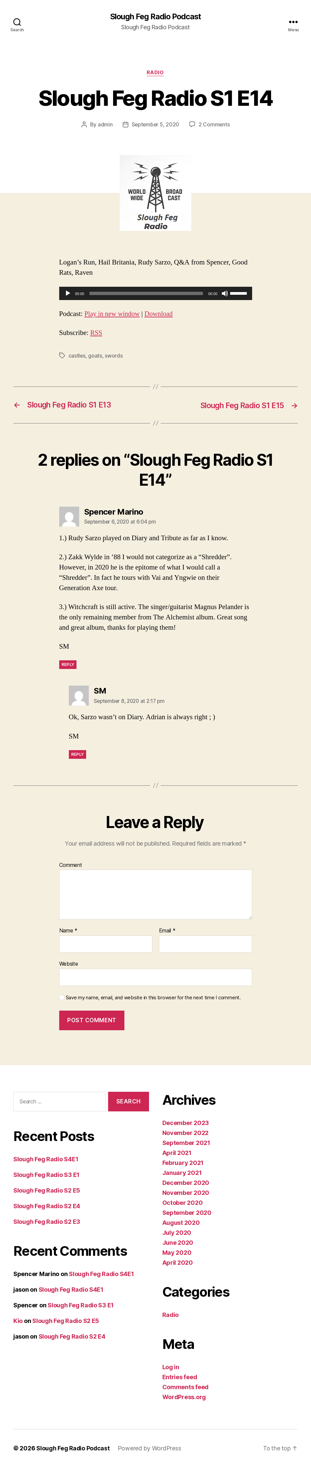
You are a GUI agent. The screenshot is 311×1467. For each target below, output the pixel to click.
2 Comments (214, 125)
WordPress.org (184, 1396)
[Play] (68, 294)
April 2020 (177, 1262)
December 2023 (185, 1122)
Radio (155, 73)
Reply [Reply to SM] (77, 754)
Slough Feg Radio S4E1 (45, 1159)
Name (68, 931)
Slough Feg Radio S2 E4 (46, 1206)
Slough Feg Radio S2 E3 (46, 1221)
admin (104, 125)
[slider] (146, 294)
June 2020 (178, 1242)
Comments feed (185, 1387)
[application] (155, 294)
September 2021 (186, 1142)
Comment (70, 865)
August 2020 (181, 1222)
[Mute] (225, 294)
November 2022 (185, 1132)
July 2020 (177, 1232)
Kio (18, 1320)
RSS (96, 333)
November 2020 (186, 1192)
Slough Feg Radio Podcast (155, 17)
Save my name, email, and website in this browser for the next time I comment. (153, 998)
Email (167, 931)
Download (160, 314)
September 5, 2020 (155, 125)
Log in (170, 1367)
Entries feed (179, 1377)
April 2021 (177, 1152)
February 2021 (183, 1162)
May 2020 (177, 1252)
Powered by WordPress (150, 1448)
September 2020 (187, 1212)
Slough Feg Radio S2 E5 (46, 1190)
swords (114, 356)
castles (77, 356)
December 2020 (186, 1182)
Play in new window (112, 314)
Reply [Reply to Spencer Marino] (68, 664)
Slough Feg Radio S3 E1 (46, 1174)
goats (95, 356)
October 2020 (182, 1202)
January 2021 (182, 1172)
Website (68, 964)
